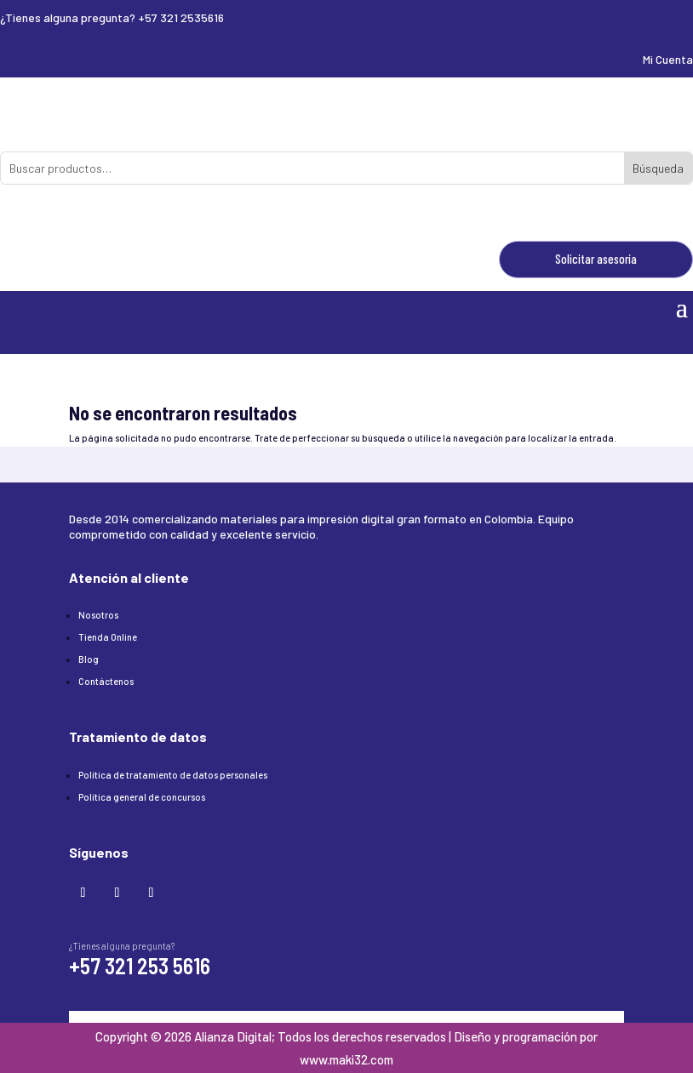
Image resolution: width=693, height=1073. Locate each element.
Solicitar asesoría (596, 258)
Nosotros (98, 614)
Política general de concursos (141, 796)
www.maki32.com (346, 1059)
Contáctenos (106, 681)
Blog (88, 659)
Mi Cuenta (668, 59)
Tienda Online (107, 636)
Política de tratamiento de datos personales (172, 774)
